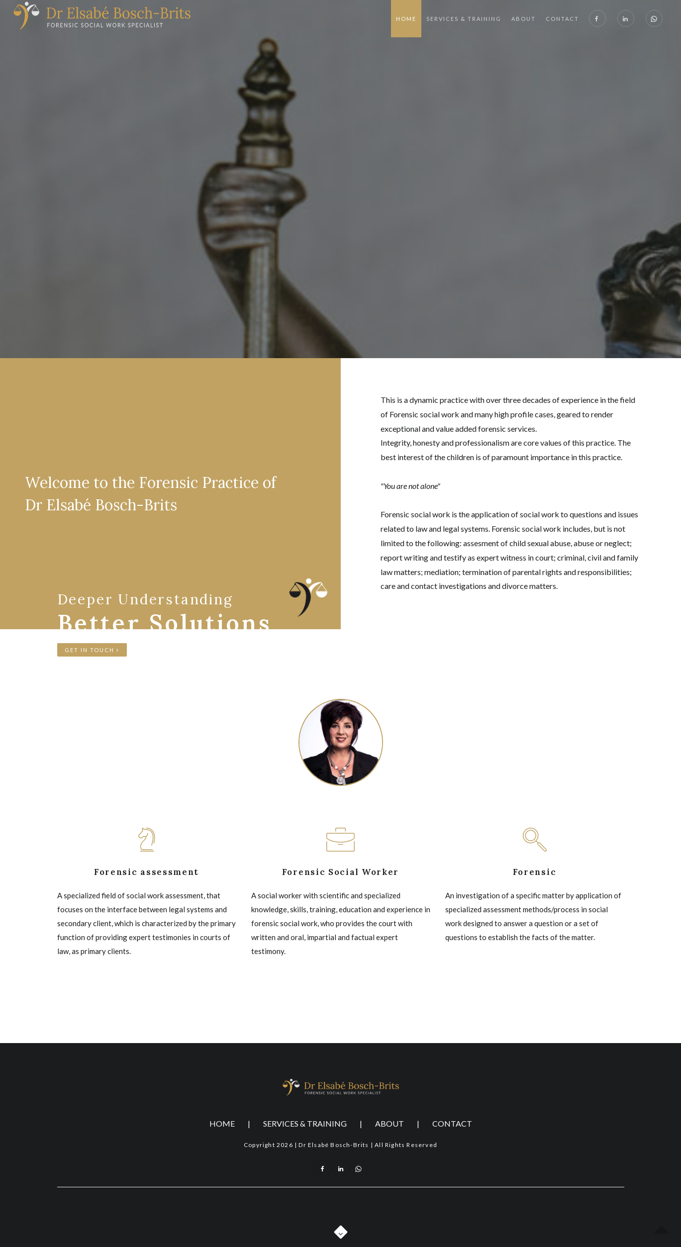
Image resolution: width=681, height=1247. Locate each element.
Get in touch (92, 650)
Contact (562, 18)
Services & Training (463, 18)
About (523, 18)
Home (406, 18)
